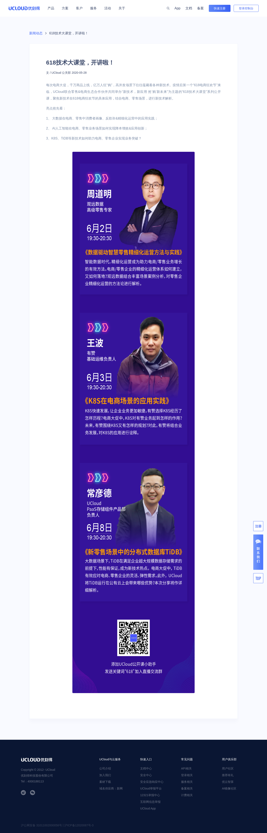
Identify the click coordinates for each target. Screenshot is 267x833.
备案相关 (187, 788)
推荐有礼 (228, 775)
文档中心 (146, 768)
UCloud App (148, 808)
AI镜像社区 (229, 788)
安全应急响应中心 (152, 781)
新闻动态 (36, 33)
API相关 (186, 768)
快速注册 (219, 8)
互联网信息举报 (150, 801)
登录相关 (187, 775)
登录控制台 (246, 8)
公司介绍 (105, 768)
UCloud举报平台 (151, 788)
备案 (200, 8)
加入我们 (105, 775)
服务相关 (187, 781)
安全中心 (146, 775)
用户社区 (228, 768)
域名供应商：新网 (111, 788)
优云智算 (228, 781)
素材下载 (105, 781)
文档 (188, 8)
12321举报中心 (150, 795)
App (177, 8)
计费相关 (187, 795)
